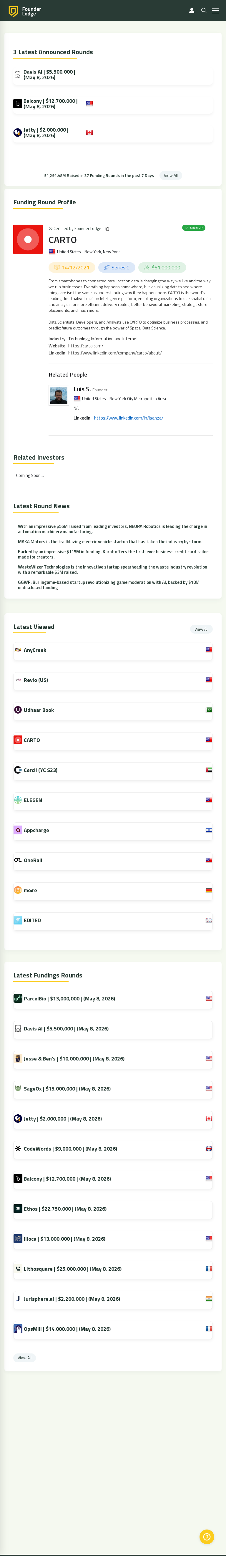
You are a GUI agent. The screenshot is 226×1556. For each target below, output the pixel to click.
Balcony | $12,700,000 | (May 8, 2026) (45, 103)
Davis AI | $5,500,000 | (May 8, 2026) (44, 74)
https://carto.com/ (85, 345)
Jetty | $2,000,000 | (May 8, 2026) (41, 132)
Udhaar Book (44, 710)
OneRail (38, 860)
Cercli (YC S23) (46, 770)
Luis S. (82, 389)
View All (171, 175)
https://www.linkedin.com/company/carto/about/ (115, 352)
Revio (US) (41, 680)
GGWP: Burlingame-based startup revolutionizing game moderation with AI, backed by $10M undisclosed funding (109, 585)
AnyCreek (40, 650)
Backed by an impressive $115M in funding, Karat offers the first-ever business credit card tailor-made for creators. (114, 554)
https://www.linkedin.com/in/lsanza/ (128, 418)
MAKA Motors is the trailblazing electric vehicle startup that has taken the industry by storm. (110, 541)
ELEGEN (38, 800)
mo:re (36, 890)
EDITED (37, 920)
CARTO (63, 239)
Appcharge (42, 830)
